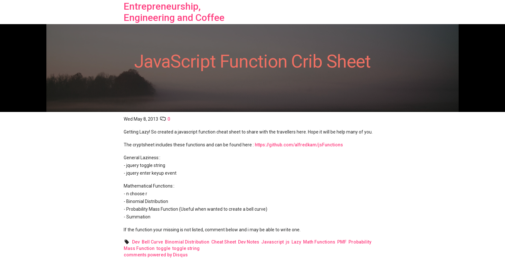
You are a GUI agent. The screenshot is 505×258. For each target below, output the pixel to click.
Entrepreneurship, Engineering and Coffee (174, 12)
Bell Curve (152, 241)
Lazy (296, 241)
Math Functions (319, 241)
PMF (342, 241)
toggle (163, 248)
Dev (136, 241)
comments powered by (156, 254)
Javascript (272, 241)
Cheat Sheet (223, 241)
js (288, 241)
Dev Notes (248, 241)
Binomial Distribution (187, 241)
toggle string (186, 248)
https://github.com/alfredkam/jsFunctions (299, 144)
